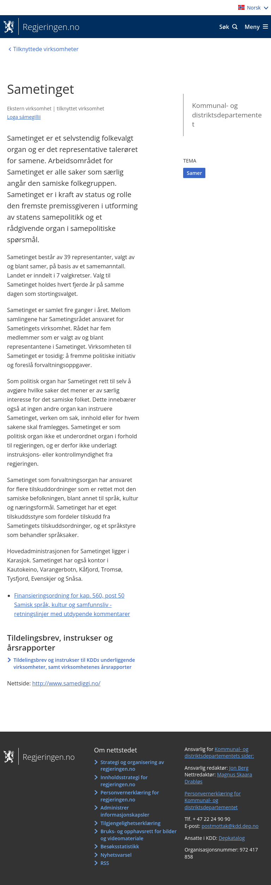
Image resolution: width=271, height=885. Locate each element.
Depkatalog (232, 838)
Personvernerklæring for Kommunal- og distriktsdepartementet (213, 800)
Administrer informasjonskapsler (125, 811)
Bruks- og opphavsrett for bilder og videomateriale (139, 835)
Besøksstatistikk (120, 846)
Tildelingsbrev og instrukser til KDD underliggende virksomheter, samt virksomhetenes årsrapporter (74, 663)
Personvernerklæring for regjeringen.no (130, 796)
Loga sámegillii (24, 117)
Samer (194, 173)
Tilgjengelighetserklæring (131, 823)
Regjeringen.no (48, 26)
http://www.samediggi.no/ (66, 683)
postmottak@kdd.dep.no (230, 826)
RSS (105, 863)
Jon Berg (239, 767)
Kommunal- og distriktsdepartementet (227, 115)
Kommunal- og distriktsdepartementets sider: (219, 752)
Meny (252, 27)
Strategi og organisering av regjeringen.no (132, 766)
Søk (224, 27)
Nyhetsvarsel (116, 855)
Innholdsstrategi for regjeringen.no (124, 781)
